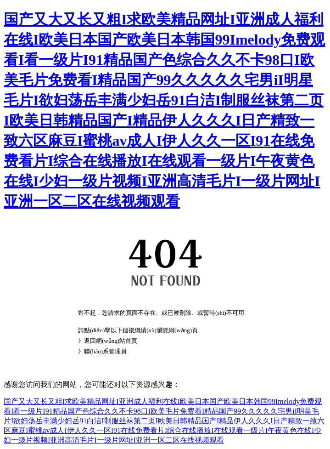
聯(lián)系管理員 (105, 351)
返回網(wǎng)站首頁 (110, 340)
